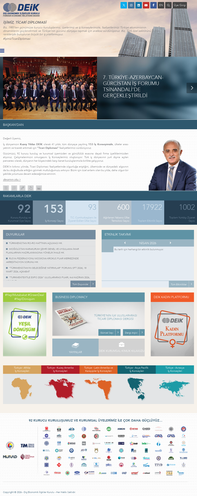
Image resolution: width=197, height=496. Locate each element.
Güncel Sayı (106, 332)
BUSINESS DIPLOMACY (71, 297)
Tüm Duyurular (80, 284)
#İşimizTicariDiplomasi (16, 38)
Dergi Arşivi (131, 332)
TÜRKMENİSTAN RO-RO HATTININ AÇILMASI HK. (36, 243)
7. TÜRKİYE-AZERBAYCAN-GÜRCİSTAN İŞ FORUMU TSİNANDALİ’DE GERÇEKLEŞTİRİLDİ (133, 86)
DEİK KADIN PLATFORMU (171, 297)
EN (161, 5)
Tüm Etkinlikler (179, 284)
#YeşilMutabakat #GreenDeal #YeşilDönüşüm (24, 297)
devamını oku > (12, 179)
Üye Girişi (180, 5)
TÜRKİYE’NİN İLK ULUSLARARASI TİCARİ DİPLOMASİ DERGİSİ (115, 317)
